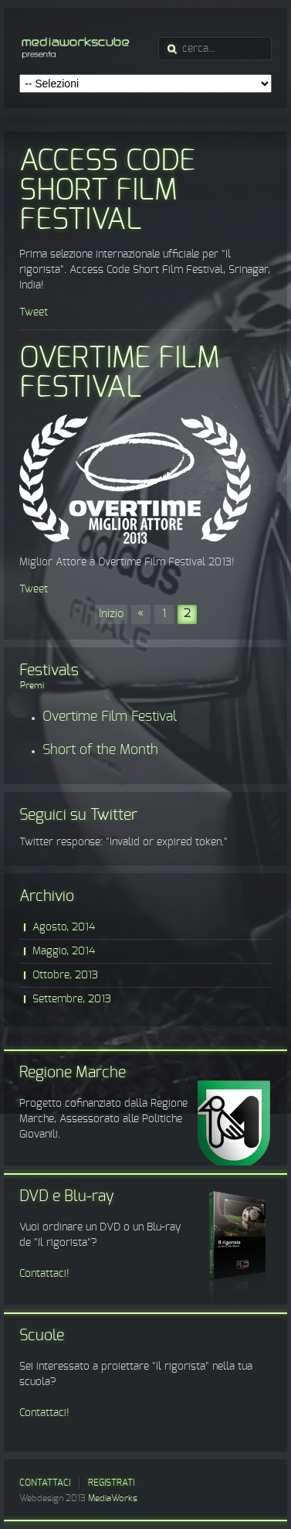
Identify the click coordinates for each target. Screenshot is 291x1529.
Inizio (111, 613)
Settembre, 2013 (71, 999)
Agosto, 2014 (63, 927)
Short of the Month (100, 750)
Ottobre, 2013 (65, 975)
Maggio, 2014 (63, 951)
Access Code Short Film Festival (107, 191)
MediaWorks (112, 1498)
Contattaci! (44, 1273)
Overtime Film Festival (119, 373)
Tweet (33, 312)
